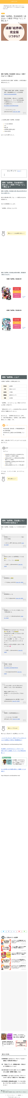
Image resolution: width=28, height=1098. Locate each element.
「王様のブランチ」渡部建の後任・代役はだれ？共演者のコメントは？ (14, 1065)
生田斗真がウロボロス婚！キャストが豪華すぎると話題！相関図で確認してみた (14, 1070)
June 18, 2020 (16, 111)
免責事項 (19, 1095)
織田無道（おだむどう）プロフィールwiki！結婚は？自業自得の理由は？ (14, 1059)
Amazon (17, 291)
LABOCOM (14, 1)
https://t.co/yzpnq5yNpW (10, 94)
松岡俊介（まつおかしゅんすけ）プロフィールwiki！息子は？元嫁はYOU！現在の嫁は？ (14, 1076)
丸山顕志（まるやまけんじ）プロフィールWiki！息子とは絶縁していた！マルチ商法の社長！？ (13, 750)
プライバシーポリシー (11, 1095)
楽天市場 (17, 289)
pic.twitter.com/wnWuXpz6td (11, 105)
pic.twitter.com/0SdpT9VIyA (11, 667)
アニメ (3, 13)
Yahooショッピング (17, 295)
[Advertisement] (14, 57)
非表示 (18, 171)
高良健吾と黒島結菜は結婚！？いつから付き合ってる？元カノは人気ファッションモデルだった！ (14, 1083)
